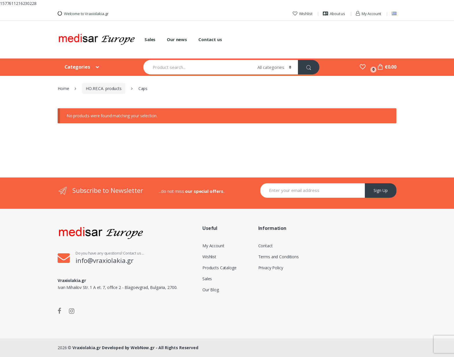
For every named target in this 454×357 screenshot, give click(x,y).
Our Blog (210, 289)
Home (63, 88)
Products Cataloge (219, 267)
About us (334, 13)
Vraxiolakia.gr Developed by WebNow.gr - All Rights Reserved (135, 347)
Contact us (210, 39)
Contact (265, 245)
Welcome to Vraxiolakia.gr (83, 13)
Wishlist (302, 13)
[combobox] (197, 67)
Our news (177, 39)
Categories (78, 67)
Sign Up (381, 190)
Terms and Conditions (278, 256)
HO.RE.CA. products (103, 88)
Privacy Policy (270, 267)
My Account (368, 13)
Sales (149, 39)
